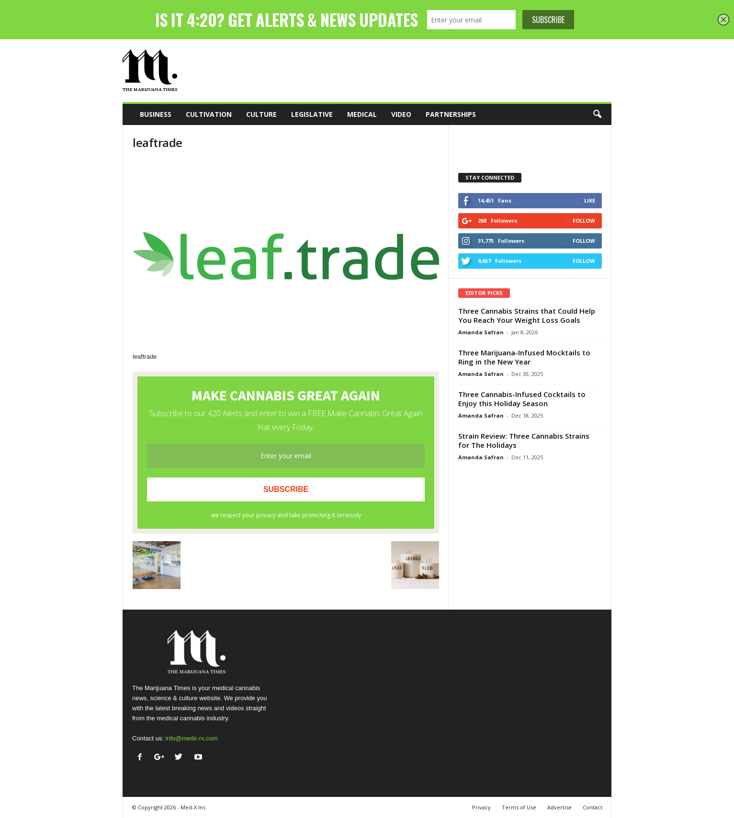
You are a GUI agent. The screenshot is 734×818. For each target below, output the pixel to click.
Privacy (481, 807)
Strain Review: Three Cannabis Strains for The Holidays (523, 440)
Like (589, 200)
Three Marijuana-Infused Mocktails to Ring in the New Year (524, 357)
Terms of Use (519, 807)
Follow (584, 220)
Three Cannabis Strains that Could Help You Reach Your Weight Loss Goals (526, 315)
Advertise (559, 807)
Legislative (312, 114)
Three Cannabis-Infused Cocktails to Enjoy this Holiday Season (522, 398)
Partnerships (451, 114)
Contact (592, 807)
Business (155, 114)
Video (401, 114)
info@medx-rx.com (191, 738)
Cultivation (209, 114)
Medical (362, 114)
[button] (597, 114)
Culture (261, 114)
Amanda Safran (481, 332)
